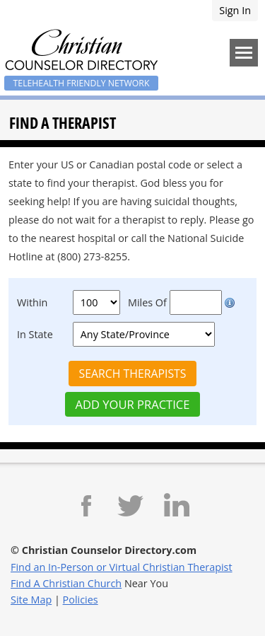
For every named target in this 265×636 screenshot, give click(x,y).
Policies (80, 599)
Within (32, 302)
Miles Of (147, 302)
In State (35, 334)
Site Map (31, 599)
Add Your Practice (133, 404)
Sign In (235, 10)
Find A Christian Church (66, 583)
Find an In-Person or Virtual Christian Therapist (121, 567)
